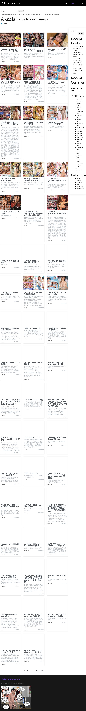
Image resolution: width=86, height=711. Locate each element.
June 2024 (80, 168)
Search (73, 31)
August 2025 (80, 127)
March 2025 (80, 137)
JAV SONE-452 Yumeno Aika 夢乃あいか (78, 65)
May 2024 (79, 170)
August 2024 (80, 164)
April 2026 (79, 99)
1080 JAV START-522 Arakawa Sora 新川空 (78, 48)
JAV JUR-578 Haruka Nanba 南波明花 (78, 55)
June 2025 (79, 131)
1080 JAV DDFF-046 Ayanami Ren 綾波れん (78, 71)
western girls (80, 188)
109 (37, 670)
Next (42, 670)
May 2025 (79, 133)
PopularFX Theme (24, 705)
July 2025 (79, 129)
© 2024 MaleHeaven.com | (9, 705)
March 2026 (80, 101)
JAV (78, 184)
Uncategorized (81, 186)
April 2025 (79, 135)
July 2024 (79, 166)
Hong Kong (80, 182)
